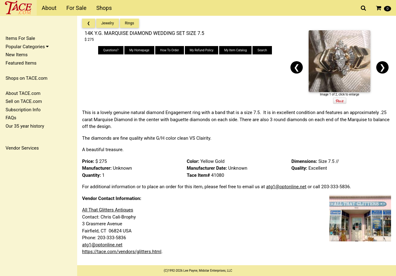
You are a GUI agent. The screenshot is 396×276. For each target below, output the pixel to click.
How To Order (169, 50)
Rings (129, 23)
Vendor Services (22, 148)
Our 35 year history (25, 126)
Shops (104, 8)
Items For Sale (20, 38)
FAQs (11, 118)
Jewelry (107, 23)
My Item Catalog (235, 50)
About (49, 8)
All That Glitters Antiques (107, 210)
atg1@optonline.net (286, 186)
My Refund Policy (202, 50)
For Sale (76, 8)
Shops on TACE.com (27, 78)
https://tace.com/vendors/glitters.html (121, 251)
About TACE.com (23, 93)
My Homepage (139, 50)
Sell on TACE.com (24, 101)
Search (262, 50)
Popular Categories (27, 46)
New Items (16, 54)
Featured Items (21, 63)
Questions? (111, 50)
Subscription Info (23, 110)
